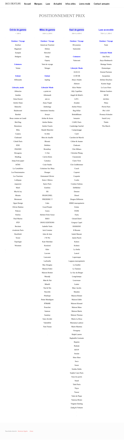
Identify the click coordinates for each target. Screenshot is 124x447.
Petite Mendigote (47, 300)
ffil (47, 192)
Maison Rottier (47, 273)
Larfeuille (47, 261)
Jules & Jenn (47, 234)
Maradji (47, 276)
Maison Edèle (77, 300)
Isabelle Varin (47, 226)
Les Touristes (18, 176)
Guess (47, 211)
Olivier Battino (17, 207)
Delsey (47, 49)
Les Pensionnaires (18, 172)
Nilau (106, 103)
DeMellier (76, 188)
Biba (18, 130)
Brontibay (47, 149)
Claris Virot (76, 161)
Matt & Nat (47, 280)
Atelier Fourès (47, 126)
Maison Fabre (47, 269)
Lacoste (47, 253)
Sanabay (47, 315)
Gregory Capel (76, 222)
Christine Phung (77, 153)
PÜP (18, 222)
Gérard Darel (76, 219)
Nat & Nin (47, 288)
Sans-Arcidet (47, 319)
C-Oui (47, 153)
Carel (77, 134)
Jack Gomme (47, 230)
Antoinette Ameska (47, 111)
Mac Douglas (47, 265)
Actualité (58, 3)
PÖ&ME (47, 303)
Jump (47, 57)
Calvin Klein (47, 157)
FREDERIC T (47, 199)
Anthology (47, 107)
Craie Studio (47, 165)
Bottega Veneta (106, 64)
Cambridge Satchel (77, 126)
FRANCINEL (47, 195)
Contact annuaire (101, 3)
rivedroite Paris (17, 230)
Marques (38, 3)
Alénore (77, 84)
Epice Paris (47, 184)
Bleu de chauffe (47, 137)
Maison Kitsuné (76, 303)
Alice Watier (76, 87)
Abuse (31, 431)
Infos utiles (71, 3)
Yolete (18, 68)
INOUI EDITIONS (47, 222)
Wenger (47, 68)
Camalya (47, 161)
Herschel (47, 53)
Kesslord (47, 246)
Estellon (47, 188)
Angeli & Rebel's (76, 95)
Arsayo (47, 114)
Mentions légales (23, 431)
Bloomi (47, 141)
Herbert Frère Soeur (47, 215)
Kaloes (76, 242)
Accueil (27, 3)
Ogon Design (18, 203)
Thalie (106, 122)
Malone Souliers (106, 91)
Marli (18, 188)
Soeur (77, 365)
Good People (47, 207)
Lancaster (47, 257)
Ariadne (77, 103)
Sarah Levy (106, 118)
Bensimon (18, 126)
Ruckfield (18, 234)
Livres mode (84, 3)
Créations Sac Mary (47, 168)
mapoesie (18, 184)
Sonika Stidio (77, 369)
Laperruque (77, 257)
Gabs (47, 203)
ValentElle (47, 323)
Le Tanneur (77, 269)
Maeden (77, 292)
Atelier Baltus (47, 122)
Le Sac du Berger (76, 273)
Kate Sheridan (47, 242)
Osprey (47, 60)
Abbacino (17, 91)
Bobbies (47, 145)
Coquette (76, 176)
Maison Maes (77, 307)
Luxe (48, 3)
